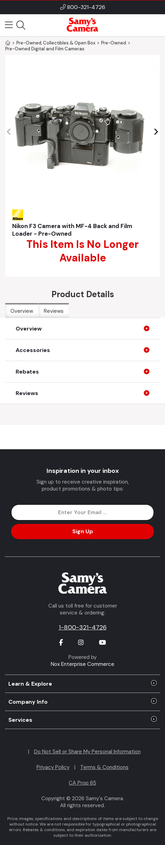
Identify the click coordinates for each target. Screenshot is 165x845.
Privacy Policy (52, 767)
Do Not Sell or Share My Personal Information (87, 751)
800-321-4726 (86, 7)
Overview (21, 311)
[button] (156, 132)
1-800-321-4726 (83, 627)
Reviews (54, 311)
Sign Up (82, 531)
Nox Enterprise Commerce (82, 664)
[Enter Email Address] (82, 512)
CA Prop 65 (82, 782)
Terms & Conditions (104, 767)
